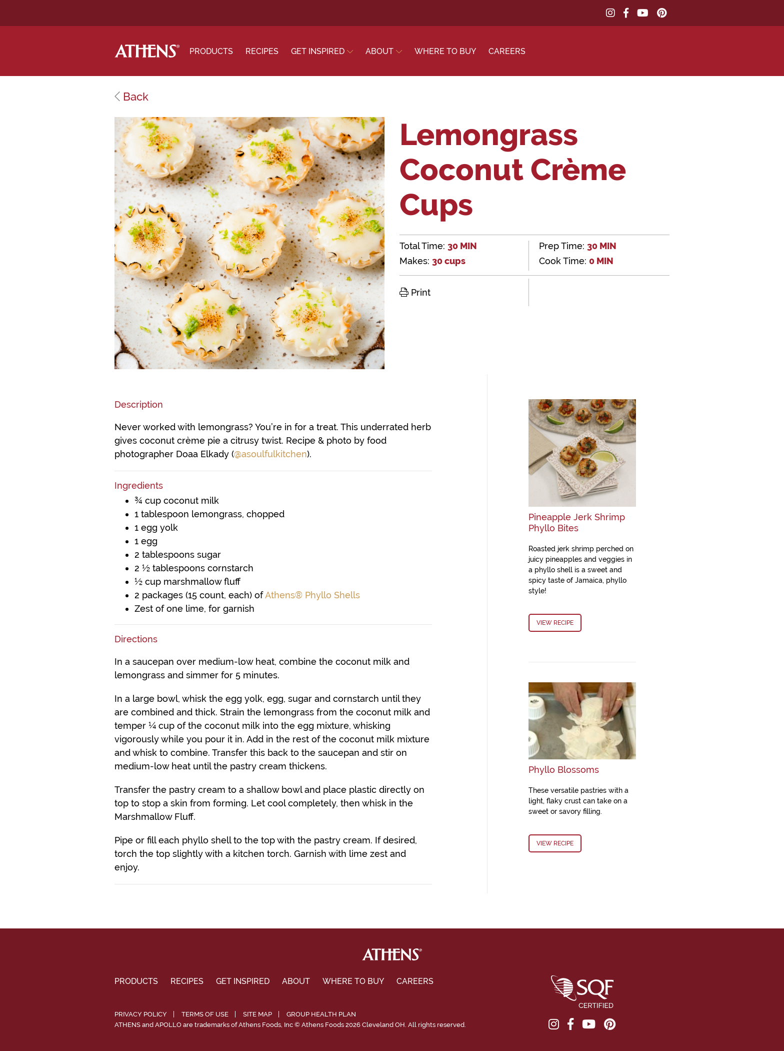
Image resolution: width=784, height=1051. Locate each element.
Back (131, 96)
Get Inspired (317, 51)
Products (211, 51)
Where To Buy (445, 51)
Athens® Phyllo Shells (312, 595)
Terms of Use (205, 1014)
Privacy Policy (140, 1014)
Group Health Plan (321, 1014)
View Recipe (555, 622)
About (380, 51)
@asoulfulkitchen (270, 454)
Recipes (262, 51)
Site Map (257, 1014)
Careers (507, 51)
